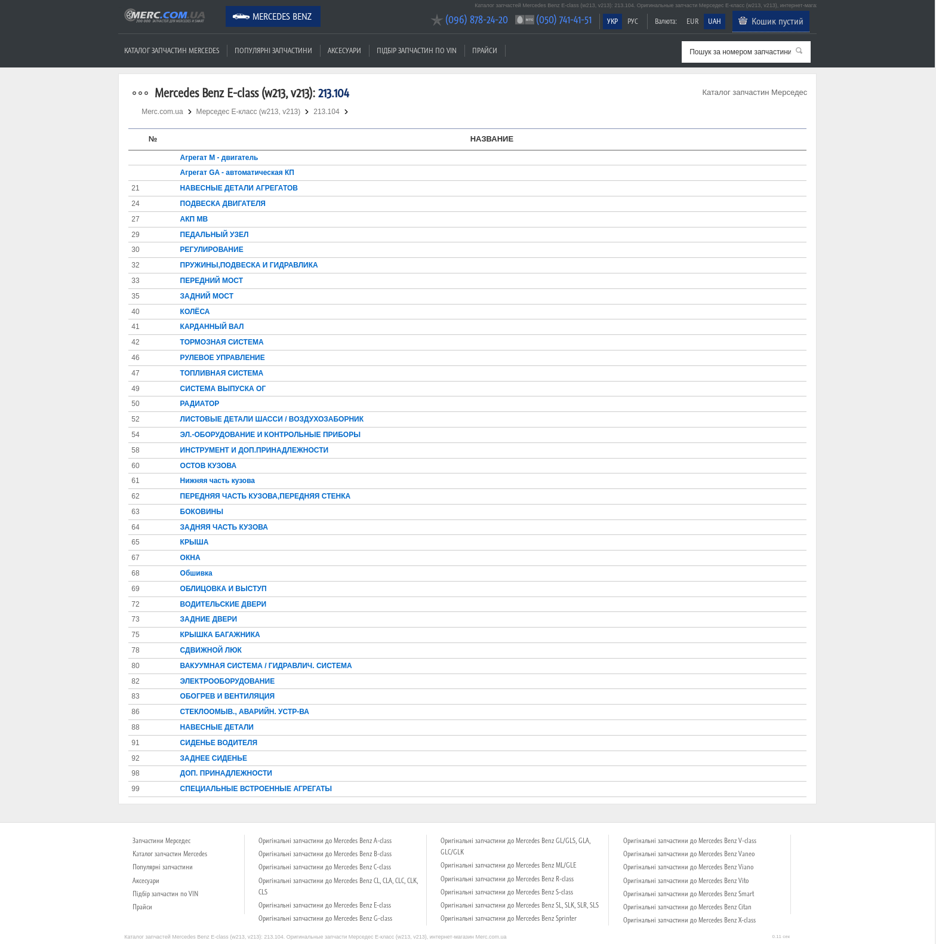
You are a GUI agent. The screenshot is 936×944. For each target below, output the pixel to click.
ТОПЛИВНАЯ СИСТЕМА (222, 373)
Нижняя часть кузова (217, 480)
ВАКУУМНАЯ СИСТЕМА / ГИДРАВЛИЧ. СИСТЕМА (266, 666)
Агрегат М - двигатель (219, 157)
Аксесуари (344, 50)
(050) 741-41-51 (564, 19)
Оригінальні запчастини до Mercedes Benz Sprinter (509, 918)
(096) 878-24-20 (476, 19)
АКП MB (194, 219)
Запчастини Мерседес (161, 841)
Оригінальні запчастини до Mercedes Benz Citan (687, 907)
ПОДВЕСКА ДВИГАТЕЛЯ (223, 203)
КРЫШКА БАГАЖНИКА (220, 635)
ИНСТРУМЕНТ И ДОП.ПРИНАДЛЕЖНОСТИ (254, 450)
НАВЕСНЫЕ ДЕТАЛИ (217, 727)
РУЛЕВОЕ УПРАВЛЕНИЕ (222, 357)
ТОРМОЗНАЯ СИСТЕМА (222, 342)
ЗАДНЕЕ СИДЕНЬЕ (213, 758)
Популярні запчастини (273, 50)
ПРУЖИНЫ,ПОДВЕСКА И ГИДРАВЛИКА (249, 265)
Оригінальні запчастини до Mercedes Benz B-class (325, 854)
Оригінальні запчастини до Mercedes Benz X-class (689, 920)
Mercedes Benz (282, 16)
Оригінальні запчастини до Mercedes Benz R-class (507, 879)
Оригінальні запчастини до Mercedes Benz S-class (507, 892)
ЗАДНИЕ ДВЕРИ (209, 619)
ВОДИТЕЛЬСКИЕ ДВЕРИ (223, 604)
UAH (714, 21)
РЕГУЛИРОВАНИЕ (212, 249)
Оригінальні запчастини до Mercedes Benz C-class (324, 867)
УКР (612, 21)
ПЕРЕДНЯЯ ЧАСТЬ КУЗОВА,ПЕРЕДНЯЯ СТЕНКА (265, 496)
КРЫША (194, 542)
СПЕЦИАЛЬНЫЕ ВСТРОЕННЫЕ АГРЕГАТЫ (256, 789)
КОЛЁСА (195, 312)
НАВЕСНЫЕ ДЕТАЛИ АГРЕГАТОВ (239, 188)
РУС (632, 21)
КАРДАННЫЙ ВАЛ (212, 326)
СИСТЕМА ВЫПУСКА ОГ (223, 389)
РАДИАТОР (200, 403)
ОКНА (190, 558)
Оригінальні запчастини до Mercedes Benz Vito (686, 881)
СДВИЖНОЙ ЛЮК (211, 650)
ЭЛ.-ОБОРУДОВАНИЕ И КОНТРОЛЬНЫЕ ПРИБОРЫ (270, 435)
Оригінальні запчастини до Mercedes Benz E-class (324, 905)
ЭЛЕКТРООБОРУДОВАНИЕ (227, 681)
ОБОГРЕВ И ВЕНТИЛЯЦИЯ (227, 696)
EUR (692, 21)
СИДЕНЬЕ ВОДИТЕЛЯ (219, 743)
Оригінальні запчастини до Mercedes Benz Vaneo (689, 854)
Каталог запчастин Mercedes (171, 50)
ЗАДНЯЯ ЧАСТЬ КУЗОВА (224, 527)
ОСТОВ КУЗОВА (208, 466)
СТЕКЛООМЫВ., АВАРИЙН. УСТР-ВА (244, 712)
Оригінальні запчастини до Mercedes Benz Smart (688, 894)
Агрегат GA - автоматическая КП (237, 172)
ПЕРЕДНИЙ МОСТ (211, 280)
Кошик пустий (777, 21)
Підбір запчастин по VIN (417, 50)
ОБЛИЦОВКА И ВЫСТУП (223, 589)
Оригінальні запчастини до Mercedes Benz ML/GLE (508, 865)
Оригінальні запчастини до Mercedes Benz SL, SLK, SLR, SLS (520, 905)
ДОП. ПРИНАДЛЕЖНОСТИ (226, 773)
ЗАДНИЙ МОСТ (206, 296)
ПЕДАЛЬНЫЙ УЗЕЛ (214, 234)
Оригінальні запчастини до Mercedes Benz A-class (325, 841)
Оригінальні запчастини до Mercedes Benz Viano (688, 867)
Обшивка (196, 573)
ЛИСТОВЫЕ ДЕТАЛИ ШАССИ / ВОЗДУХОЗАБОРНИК (272, 419)
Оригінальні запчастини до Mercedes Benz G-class (325, 918)
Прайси (484, 50)
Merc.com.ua (120, 7)
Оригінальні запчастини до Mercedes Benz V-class (689, 841)
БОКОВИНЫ (201, 512)
